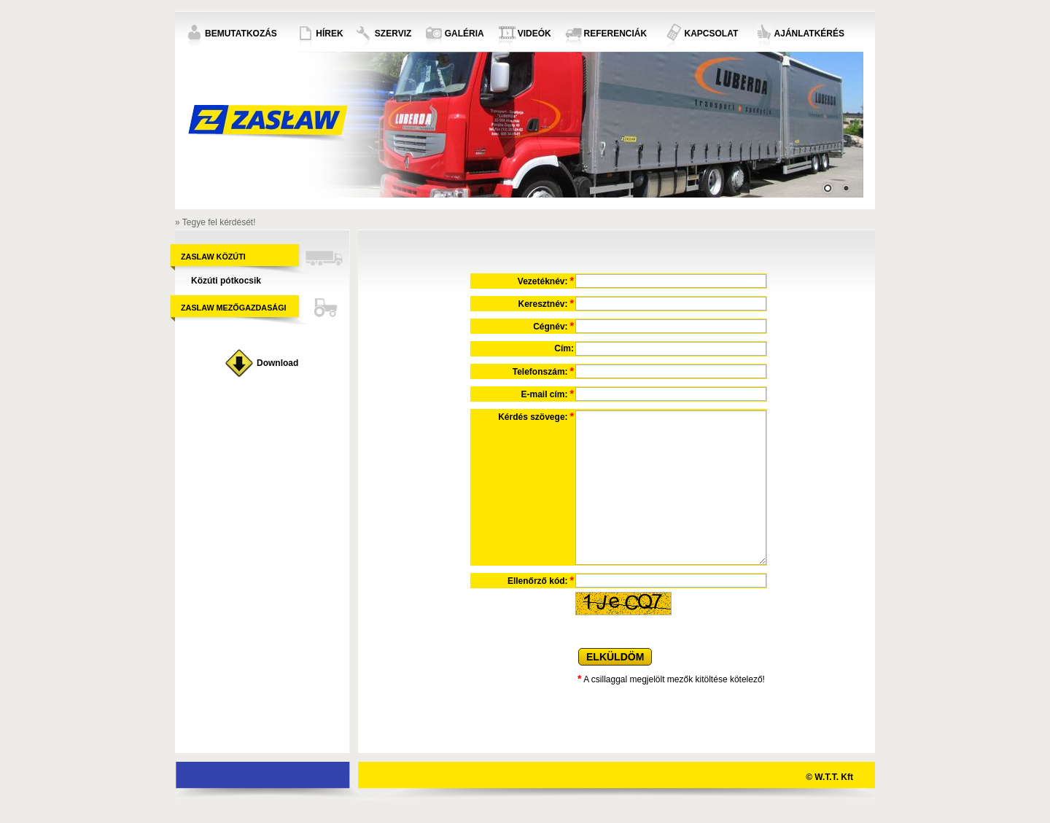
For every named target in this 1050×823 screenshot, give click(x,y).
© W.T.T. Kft (829, 777)
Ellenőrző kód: (541, 580)
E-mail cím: (547, 393)
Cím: (564, 348)
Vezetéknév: (546, 280)
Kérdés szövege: (536, 416)
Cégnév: (553, 326)
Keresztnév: (546, 303)
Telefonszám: (543, 371)
